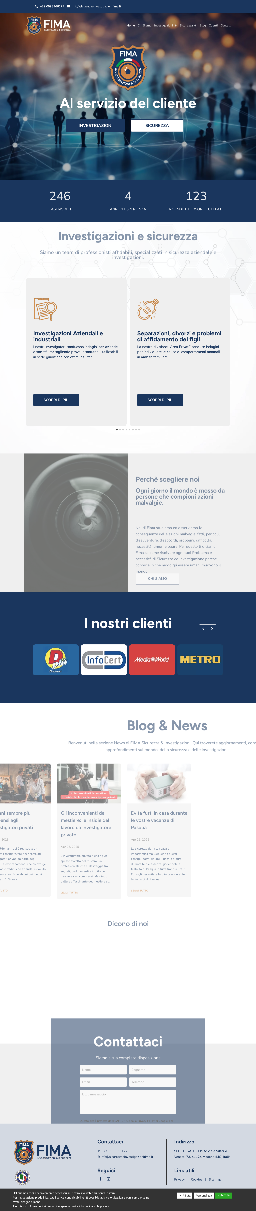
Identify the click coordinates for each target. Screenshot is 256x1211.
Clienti (213, 25)
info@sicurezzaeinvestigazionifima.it (96, 6)
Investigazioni (163, 25)
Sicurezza (186, 25)
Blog (203, 25)
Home (131, 25)
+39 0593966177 (52, 6)
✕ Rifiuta (185, 1195)
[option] (56, 659)
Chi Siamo (144, 25)
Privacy (179, 1179)
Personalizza (204, 1195)
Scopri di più (56, 400)
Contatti (226, 25)
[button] (203, 628)
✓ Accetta (223, 1195)
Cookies (196, 1179)
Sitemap (215, 1179)
